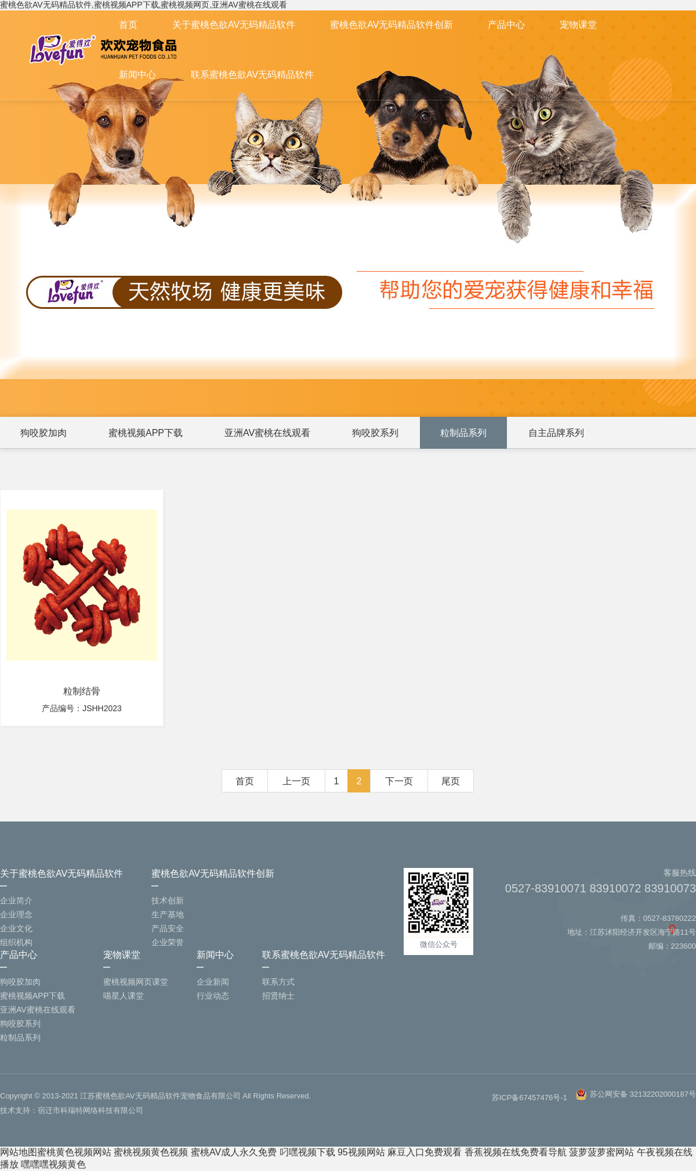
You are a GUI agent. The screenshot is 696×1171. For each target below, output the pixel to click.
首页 (128, 25)
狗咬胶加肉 (43, 433)
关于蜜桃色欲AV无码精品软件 (233, 25)
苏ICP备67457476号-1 (529, 1097)
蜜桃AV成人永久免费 (234, 1152)
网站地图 (18, 1152)
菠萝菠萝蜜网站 (601, 1152)
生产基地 (167, 914)
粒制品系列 (463, 433)
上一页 (296, 781)
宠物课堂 (578, 25)
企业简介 (16, 900)
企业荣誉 (167, 942)
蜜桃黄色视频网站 (74, 1152)
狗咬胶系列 (375, 433)
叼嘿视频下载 (307, 1152)
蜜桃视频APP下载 (145, 433)
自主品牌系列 (556, 433)
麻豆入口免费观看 (424, 1152)
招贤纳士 (278, 995)
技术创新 (167, 900)
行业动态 (213, 995)
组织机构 (16, 942)
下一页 (399, 781)
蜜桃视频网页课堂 (135, 981)
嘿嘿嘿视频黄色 (53, 1164)
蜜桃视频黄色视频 (151, 1152)
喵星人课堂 (123, 995)
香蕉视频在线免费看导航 (516, 1152)
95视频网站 (361, 1152)
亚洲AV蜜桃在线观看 (267, 433)
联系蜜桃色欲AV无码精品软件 (252, 75)
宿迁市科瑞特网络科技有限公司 (90, 1110)
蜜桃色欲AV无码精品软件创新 (391, 25)
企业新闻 (213, 981)
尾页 (450, 781)
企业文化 (16, 928)
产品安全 (167, 928)
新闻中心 (137, 75)
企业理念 (16, 914)
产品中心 (506, 25)
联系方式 (278, 981)
